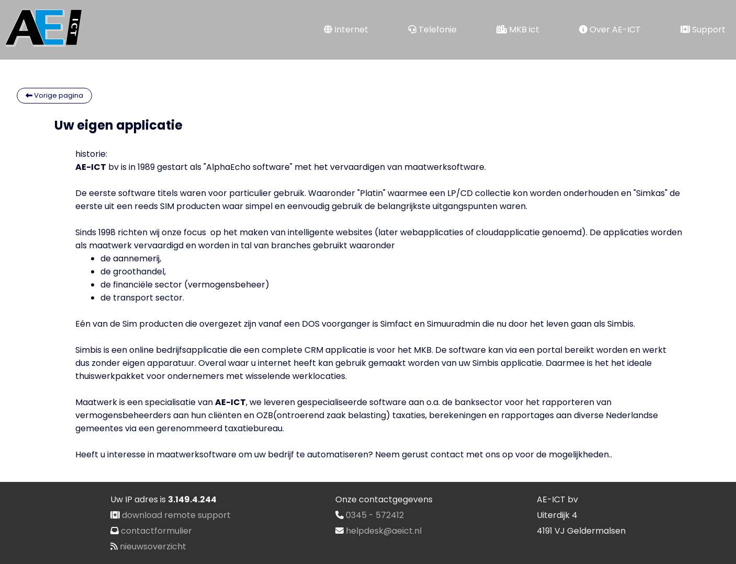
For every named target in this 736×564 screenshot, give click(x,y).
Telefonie (432, 30)
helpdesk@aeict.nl (384, 531)
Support (703, 30)
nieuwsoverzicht (153, 546)
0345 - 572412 (375, 515)
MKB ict (517, 30)
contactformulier (156, 531)
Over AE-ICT (610, 30)
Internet (346, 30)
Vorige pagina (54, 95)
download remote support (176, 515)
